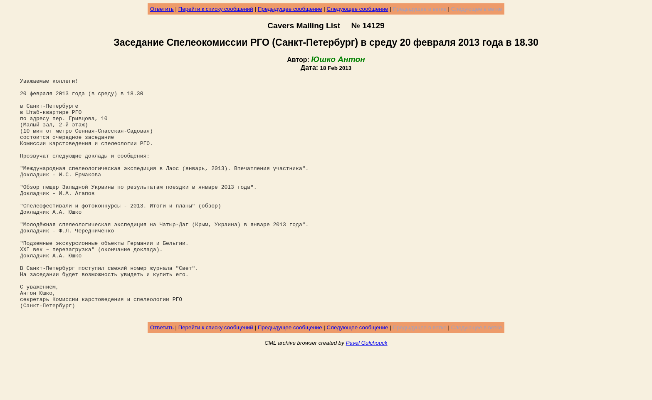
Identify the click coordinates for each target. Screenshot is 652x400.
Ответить (162, 9)
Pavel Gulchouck (367, 390)
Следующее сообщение (357, 9)
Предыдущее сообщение (290, 9)
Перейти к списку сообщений (215, 9)
